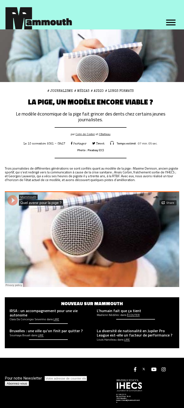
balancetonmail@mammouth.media (127, 401)
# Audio (97, 91)
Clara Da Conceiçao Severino (28, 319)
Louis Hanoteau (107, 339)
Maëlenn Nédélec (108, 315)
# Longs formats (119, 91)
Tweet (98, 143)
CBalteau (104, 134)
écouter (133, 315)
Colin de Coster (85, 134)
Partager (78, 143)
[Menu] (170, 22)
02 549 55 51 (121, 395)
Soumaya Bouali (20, 335)
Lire (56, 319)
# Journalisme (60, 91)
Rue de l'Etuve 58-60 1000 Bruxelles (123, 397)
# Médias (81, 91)
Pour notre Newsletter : (46, 378)
